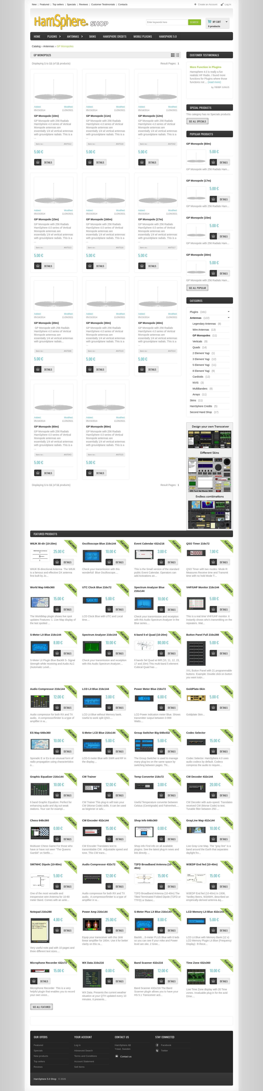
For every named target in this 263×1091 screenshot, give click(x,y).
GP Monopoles (65, 46)
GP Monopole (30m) (98, 323)
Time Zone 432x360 (198, 962)
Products (45, 534)
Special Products (200, 107)
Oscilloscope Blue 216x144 (99, 543)
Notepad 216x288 (41, 911)
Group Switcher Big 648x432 (152, 732)
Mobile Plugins (143, 36)
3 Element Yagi (201, 359)
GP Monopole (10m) (46, 115)
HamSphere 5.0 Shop (45, 1079)
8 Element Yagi (201, 370)
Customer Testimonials (103, 4)
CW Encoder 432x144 (95, 820)
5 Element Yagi (201, 364)
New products (41, 1056)
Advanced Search (83, 1050)
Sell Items (79, 1067)
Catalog (36, 46)
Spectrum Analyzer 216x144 (99, 634)
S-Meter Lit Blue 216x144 (45, 634)
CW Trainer (89, 776)
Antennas (73, 36)
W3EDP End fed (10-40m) (202, 864)
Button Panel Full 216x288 (202, 634)
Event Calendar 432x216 (149, 543)
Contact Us (122, 1037)
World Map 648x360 (42, 587)
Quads (196, 347)
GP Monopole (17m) (150, 219)
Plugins (52, 36)
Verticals (197, 341)
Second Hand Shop (201, 412)
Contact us (126, 1056)
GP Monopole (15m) (46, 219)
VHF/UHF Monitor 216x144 (202, 587)
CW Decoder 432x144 (199, 776)
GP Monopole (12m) (150, 115)
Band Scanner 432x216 (148, 962)
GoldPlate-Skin (195, 689)
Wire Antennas (201, 329)
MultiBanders (200, 388)
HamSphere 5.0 (168, 36)
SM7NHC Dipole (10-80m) (46, 864)
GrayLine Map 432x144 (200, 820)
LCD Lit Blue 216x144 (95, 689)
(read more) (214, 82)
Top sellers (58, 4)
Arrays (196, 394)
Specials (71, 4)
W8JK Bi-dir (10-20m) (43, 543)
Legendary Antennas (204, 323)
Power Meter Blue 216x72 (150, 689)
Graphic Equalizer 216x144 (47, 776)
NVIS (196, 382)
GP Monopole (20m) (46, 323)
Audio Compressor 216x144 (47, 689)
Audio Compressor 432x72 (99, 864)
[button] (194, 22)
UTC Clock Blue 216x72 (97, 587)
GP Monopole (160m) (99, 219)
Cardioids (198, 376)
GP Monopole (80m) (98, 426)
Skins (92, 36)
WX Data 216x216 (93, 962)
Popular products (201, 134)
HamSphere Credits (114, 36)
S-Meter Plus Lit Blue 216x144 (153, 911)
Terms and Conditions (85, 1056)
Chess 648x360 (39, 820)
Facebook (166, 1045)
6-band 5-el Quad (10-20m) (150, 634)
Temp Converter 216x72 (149, 776)
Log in (77, 1045)
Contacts (122, 4)
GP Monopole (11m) (98, 115)
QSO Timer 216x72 (198, 543)
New (34, 4)
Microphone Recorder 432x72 (48, 962)
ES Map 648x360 (40, 732)
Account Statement (84, 1061)
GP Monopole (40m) (150, 323)
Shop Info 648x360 (145, 820)
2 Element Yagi (201, 353)
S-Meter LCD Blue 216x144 (99, 732)
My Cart (217, 21)
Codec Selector (196, 732)
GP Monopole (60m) (46, 426)
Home (37, 36)
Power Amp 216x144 (95, 911)
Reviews (83, 4)
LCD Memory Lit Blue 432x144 (205, 911)
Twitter (164, 1050)
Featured (44, 4)
